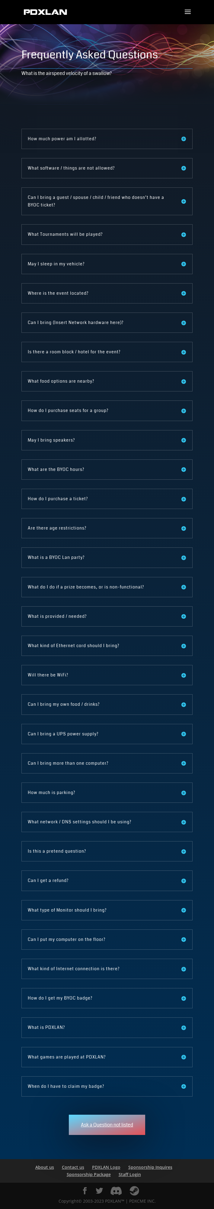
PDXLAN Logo (106, 1167)
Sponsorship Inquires (150, 1167)
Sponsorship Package (89, 1174)
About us (44, 1167)
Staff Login (130, 1174)
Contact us (73, 1167)
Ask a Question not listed (107, 1124)
